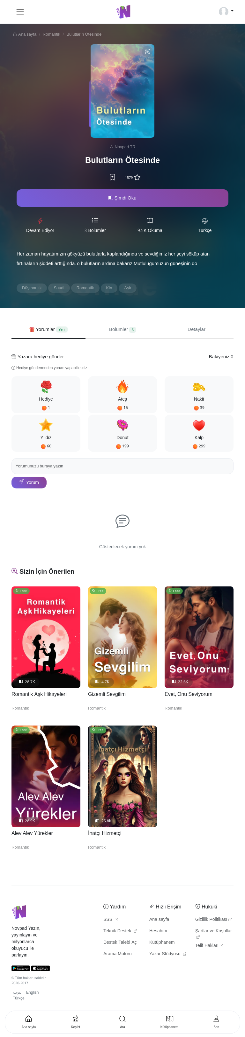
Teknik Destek (120, 931)
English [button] (32, 993)
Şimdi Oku (122, 198)
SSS (110, 919)
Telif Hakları (209, 945)
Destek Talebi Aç (120, 942)
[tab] (48, 329)
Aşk (127, 288)
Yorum (29, 482)
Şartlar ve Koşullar (213, 933)
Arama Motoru (117, 953)
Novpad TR (125, 147)
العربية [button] (17, 993)
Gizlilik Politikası (213, 919)
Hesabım (158, 931)
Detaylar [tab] (196, 329)
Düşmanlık (31, 288)
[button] (45, 394)
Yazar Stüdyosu (167, 953)
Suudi (59, 288)
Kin (109, 288)
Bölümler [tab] (122, 329)
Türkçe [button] (19, 998)
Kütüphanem (161, 942)
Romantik (51, 34)
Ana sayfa (23, 34)
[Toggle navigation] (20, 12)
